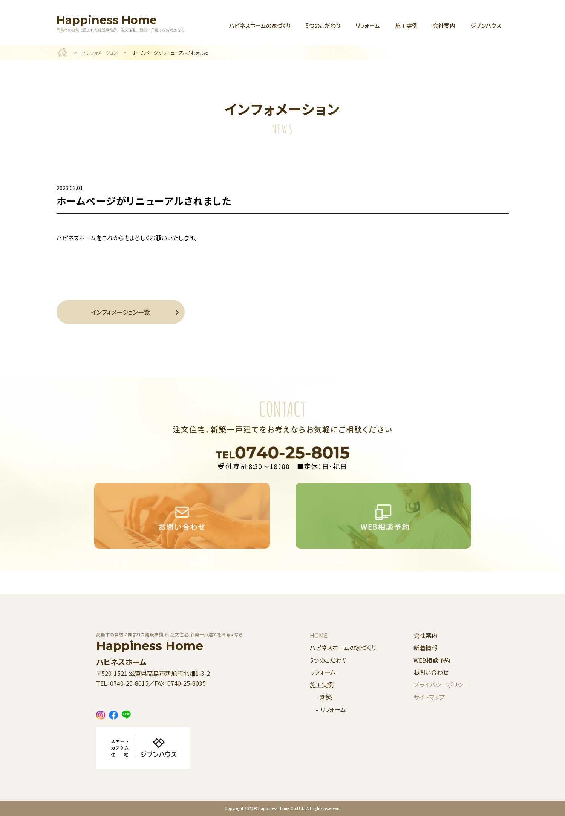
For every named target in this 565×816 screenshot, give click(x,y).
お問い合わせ (431, 672)
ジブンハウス (485, 25)
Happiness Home (121, 22)
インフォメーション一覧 (120, 311)
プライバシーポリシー (441, 684)
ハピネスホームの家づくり (260, 25)
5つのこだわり (323, 25)
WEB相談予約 (431, 660)
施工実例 (406, 25)
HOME (318, 635)
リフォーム (367, 25)
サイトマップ (429, 696)
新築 (326, 696)
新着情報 (425, 647)
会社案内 (444, 25)
